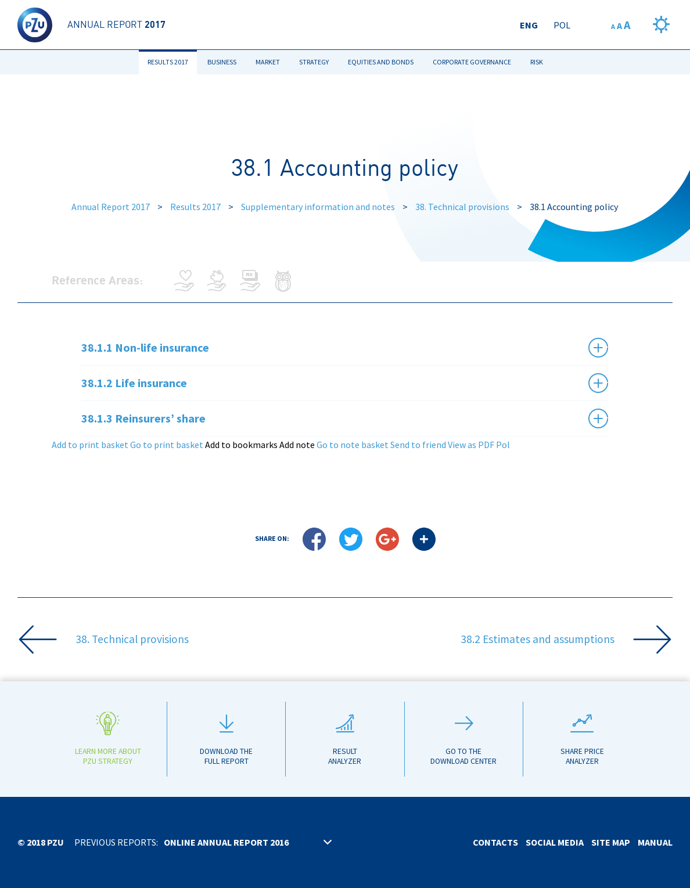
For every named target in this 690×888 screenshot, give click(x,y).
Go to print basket (166, 444)
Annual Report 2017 (110, 206)
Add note (297, 444)
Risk (536, 61)
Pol (562, 25)
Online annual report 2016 (226, 842)
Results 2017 (168, 61)
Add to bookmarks (241, 444)
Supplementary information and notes (318, 206)
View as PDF (471, 444)
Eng (529, 25)
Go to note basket (353, 444)
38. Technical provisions (462, 206)
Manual (655, 842)
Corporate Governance (472, 61)
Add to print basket (90, 444)
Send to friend (418, 444)
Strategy (314, 61)
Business (221, 61)
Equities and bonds (381, 61)
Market (268, 61)
